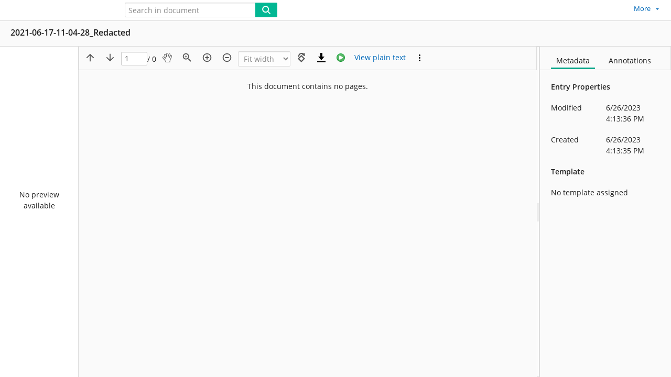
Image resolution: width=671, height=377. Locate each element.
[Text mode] (380, 57)
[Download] (321, 57)
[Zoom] (264, 58)
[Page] (134, 59)
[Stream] (340, 57)
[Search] (266, 10)
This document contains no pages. (307, 86)
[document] (605, 212)
